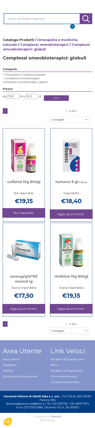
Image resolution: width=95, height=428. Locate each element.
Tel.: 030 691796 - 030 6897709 (67, 403)
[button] (69, 119)
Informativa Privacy (63, 376)
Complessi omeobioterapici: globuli (25, 82)
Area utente (11, 359)
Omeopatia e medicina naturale (24, 74)
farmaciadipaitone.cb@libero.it (25, 403)
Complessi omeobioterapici (44, 45)
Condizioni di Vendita (64, 382)
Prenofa (56, 416)
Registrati (9, 365)
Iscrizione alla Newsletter (20, 376)
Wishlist (8, 370)
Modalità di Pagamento (66, 370)
